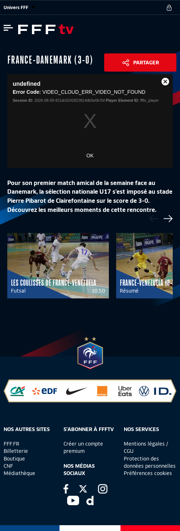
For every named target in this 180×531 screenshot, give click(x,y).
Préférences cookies (148, 473)
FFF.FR (11, 444)
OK (90, 155)
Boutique (14, 459)
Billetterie (16, 451)
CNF (8, 466)
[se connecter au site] (169, 7)
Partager (146, 62)
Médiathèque (19, 473)
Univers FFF (19, 7)
